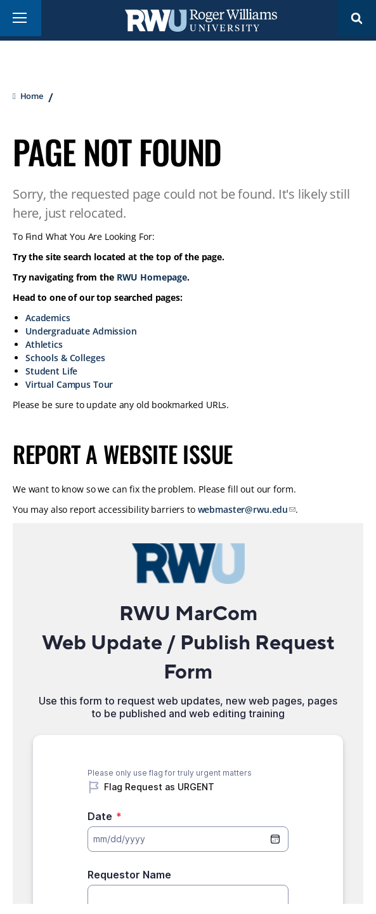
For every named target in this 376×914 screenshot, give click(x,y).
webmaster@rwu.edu (243, 509)
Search (357, 18)
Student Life (51, 371)
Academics (47, 318)
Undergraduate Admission (81, 331)
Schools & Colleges (65, 358)
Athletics (44, 344)
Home (31, 96)
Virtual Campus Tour (69, 384)
